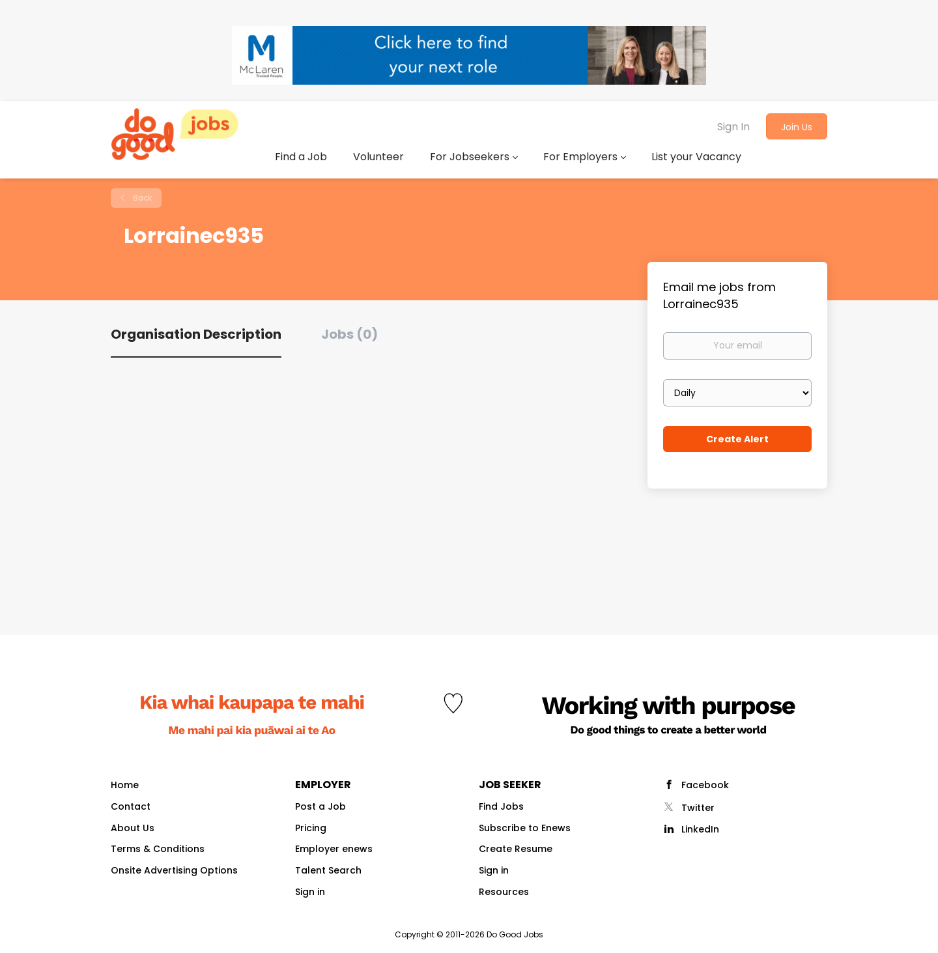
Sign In (733, 126)
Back (141, 197)
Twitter (698, 807)
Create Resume (515, 848)
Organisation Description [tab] (196, 334)
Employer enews (334, 848)
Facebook (705, 784)
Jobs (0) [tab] (349, 334)
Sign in (310, 891)
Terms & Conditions (158, 848)
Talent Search (328, 870)
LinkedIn (700, 829)
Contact (130, 806)
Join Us (796, 127)
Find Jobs (501, 806)
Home (125, 784)
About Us (132, 827)
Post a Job (320, 806)
